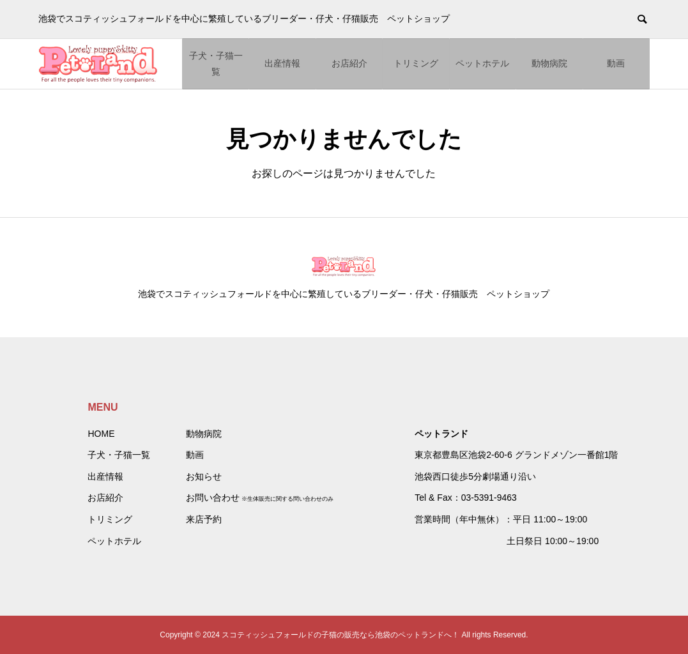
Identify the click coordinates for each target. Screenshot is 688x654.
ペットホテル (482, 63)
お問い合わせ (213, 497)
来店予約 (204, 519)
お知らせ (204, 476)
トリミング (416, 63)
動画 (616, 63)
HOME (101, 434)
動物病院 (549, 63)
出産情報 (282, 63)
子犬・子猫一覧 (216, 63)
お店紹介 (349, 63)
